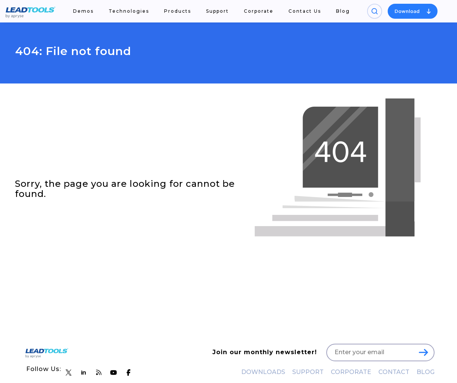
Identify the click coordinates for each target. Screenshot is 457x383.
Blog (343, 11)
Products (177, 11)
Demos (83, 11)
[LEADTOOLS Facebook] (128, 372)
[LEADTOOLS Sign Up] (423, 352)
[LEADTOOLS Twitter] (68, 372)
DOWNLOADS (263, 372)
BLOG (426, 372)
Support (217, 11)
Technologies (129, 11)
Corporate (258, 11)
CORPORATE (351, 372)
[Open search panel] (374, 11)
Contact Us (304, 11)
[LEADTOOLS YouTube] (113, 372)
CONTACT (393, 372)
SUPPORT (308, 372)
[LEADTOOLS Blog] (98, 372)
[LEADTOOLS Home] (30, 11)
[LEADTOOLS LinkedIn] (83, 372)
